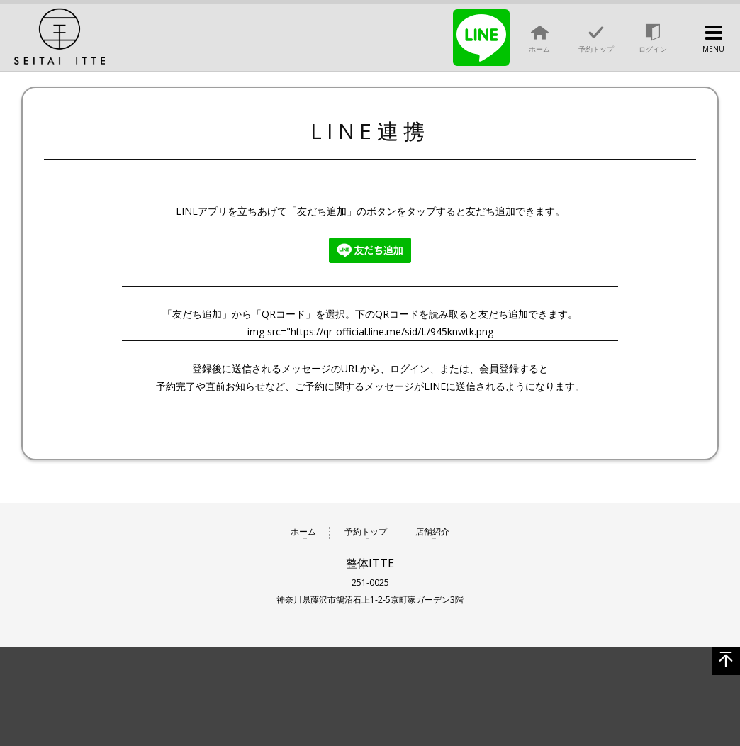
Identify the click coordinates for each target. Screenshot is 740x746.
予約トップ (365, 532)
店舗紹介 (432, 532)
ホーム (303, 532)
